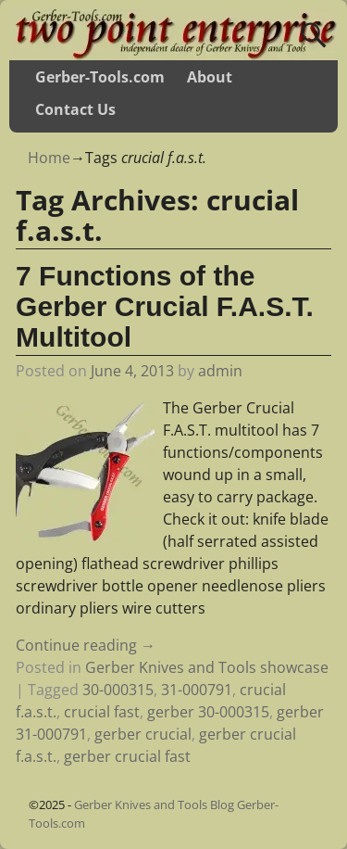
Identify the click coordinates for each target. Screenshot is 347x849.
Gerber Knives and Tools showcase (206, 667)
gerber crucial (143, 734)
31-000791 (196, 689)
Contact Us (75, 109)
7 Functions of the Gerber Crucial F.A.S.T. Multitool (165, 306)
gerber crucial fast (127, 756)
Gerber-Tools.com (100, 77)
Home (49, 157)
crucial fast (102, 712)
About (209, 77)
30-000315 (118, 689)
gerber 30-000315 (208, 712)
